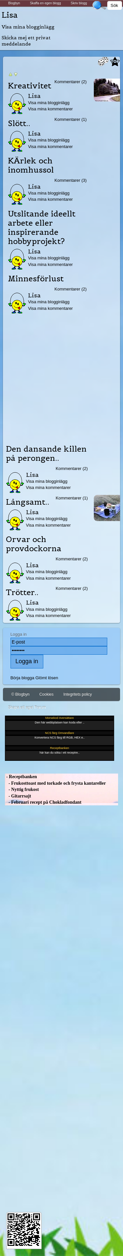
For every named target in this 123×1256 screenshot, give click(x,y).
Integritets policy (77, 694)
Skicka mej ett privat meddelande (26, 41)
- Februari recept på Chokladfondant (43, 802)
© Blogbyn (20, 694)
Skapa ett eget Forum (27, 707)
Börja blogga (22, 677)
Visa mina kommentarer (50, 108)
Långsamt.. (27, 502)
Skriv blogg (79, 3)
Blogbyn (14, 3)
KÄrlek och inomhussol (31, 165)
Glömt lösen (46, 677)
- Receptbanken (21, 776)
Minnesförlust (36, 278)
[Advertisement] (61, 376)
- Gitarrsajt (18, 796)
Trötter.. (22, 592)
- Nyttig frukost (22, 789)
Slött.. (19, 123)
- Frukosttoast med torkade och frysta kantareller (55, 783)
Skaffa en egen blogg (45, 3)
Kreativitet (29, 85)
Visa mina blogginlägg (28, 27)
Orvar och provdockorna (33, 544)
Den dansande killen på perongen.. (46, 453)
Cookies (46, 694)
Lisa (10, 15)
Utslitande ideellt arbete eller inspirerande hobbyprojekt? (41, 227)
